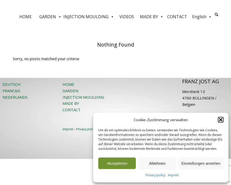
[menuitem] (216, 17)
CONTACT (177, 17)
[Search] (216, 15)
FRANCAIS (11, 90)
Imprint (173, 175)
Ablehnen (157, 163)
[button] (220, 119)
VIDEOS (126, 17)
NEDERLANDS (15, 97)
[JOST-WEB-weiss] (115, 6)
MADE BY (152, 17)
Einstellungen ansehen (200, 163)
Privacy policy (155, 175)
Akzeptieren (117, 163)
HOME (25, 17)
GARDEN (50, 17)
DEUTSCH (12, 84)
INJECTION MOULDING (88, 17)
